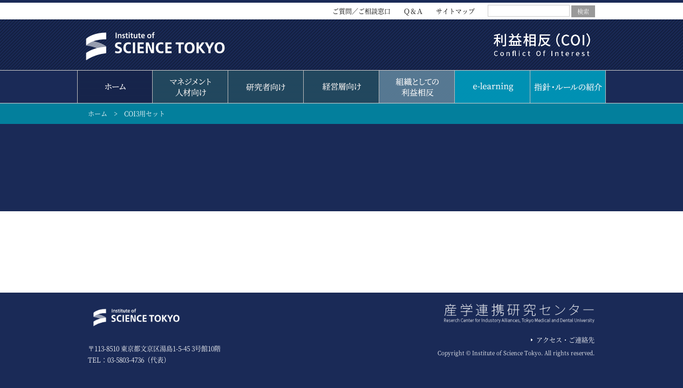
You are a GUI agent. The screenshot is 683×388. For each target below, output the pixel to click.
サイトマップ (455, 11)
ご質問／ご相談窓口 (361, 11)
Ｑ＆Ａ (413, 11)
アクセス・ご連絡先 (565, 339)
